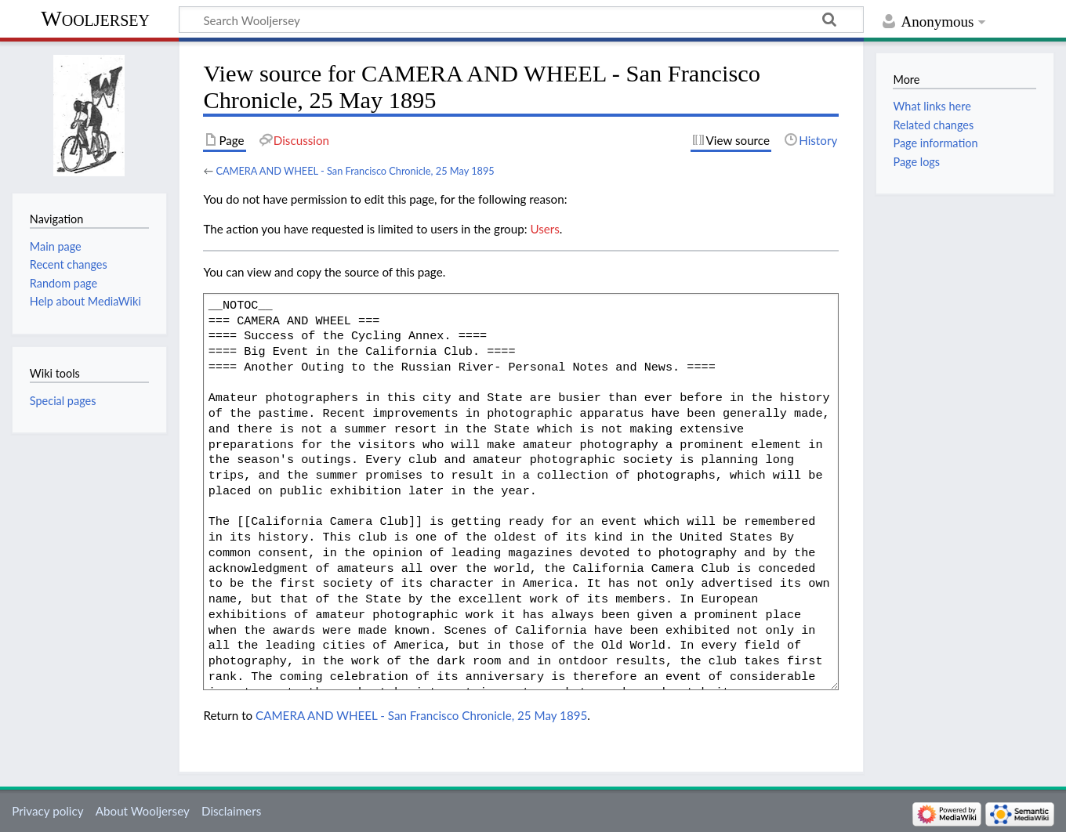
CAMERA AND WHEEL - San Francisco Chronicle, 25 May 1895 (355, 171)
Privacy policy (47, 811)
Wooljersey (95, 18)
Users (544, 229)
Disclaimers (231, 811)
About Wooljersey (143, 811)
